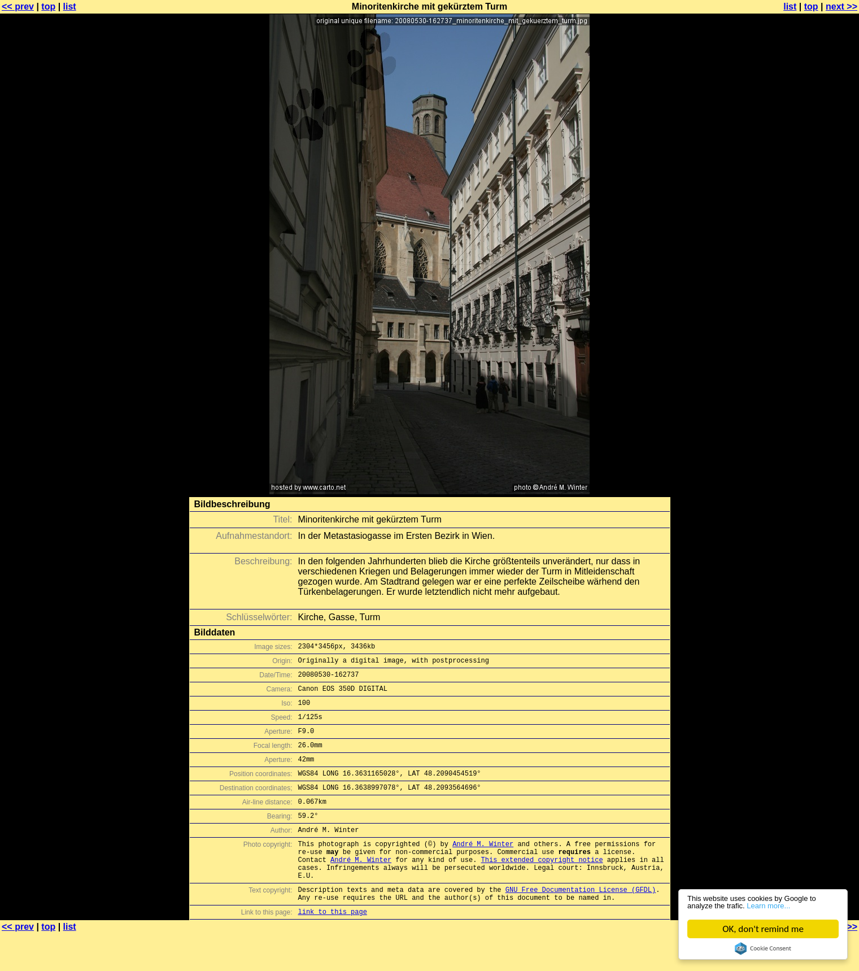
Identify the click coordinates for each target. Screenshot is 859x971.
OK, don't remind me (763, 929)
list (69, 6)
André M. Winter (482, 869)
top (48, 6)
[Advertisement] (813, 279)
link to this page (332, 948)
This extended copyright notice (542, 888)
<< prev (18, 6)
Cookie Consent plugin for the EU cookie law (763, 948)
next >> (841, 6)
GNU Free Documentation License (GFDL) (580, 923)
